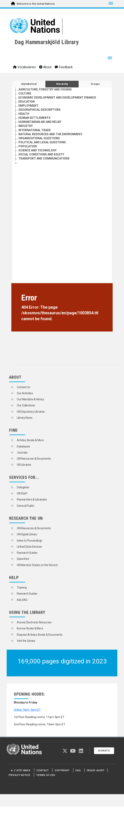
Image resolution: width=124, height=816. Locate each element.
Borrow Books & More (30, 628)
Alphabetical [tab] (29, 84)
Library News (24, 417)
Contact (42, 770)
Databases (23, 446)
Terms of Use (45, 775)
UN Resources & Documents (34, 458)
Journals (22, 452)
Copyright (62, 770)
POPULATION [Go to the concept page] (27, 146)
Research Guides (27, 552)
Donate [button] (104, 750)
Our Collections (26, 405)
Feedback (64, 67)
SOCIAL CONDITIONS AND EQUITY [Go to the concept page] (41, 154)
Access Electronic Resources (34, 622)
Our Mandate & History (30, 399)
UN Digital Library (27, 534)
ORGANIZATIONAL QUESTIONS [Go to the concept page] (39, 138)
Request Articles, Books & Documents (39, 634)
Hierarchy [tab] (62, 84)
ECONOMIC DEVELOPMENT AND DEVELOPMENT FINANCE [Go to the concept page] (57, 97)
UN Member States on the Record (37, 565)
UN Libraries (24, 464)
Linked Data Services (29, 546)
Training (22, 587)
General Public (25, 505)
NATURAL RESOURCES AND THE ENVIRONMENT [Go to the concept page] (50, 134)
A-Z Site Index (21, 770)
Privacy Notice (19, 775)
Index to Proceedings (29, 540)
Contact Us (23, 387)
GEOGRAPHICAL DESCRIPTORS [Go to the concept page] (39, 109)
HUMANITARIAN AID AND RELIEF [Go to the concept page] (39, 121)
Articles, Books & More (30, 440)
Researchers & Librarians (32, 499)
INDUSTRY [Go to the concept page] (25, 126)
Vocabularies (24, 67)
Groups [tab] (95, 84)
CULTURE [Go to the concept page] (24, 93)
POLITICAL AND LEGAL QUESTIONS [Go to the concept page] (42, 142)
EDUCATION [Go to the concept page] (26, 101)
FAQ (78, 770)
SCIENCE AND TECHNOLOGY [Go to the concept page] (37, 150)
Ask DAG (22, 599)
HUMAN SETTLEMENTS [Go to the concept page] (34, 117)
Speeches (23, 558)
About (45, 67)
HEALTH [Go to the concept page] (23, 113)
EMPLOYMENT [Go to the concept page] (28, 105)
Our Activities (25, 393)
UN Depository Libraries (31, 411)
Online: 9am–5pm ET (27, 709)
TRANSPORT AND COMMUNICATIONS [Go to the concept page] (43, 158)
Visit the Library (26, 640)
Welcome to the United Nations (36, 3)
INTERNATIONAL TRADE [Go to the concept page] (34, 130)
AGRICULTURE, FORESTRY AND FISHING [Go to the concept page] (45, 89)
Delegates (23, 487)
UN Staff (22, 493)
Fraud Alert (95, 770)
